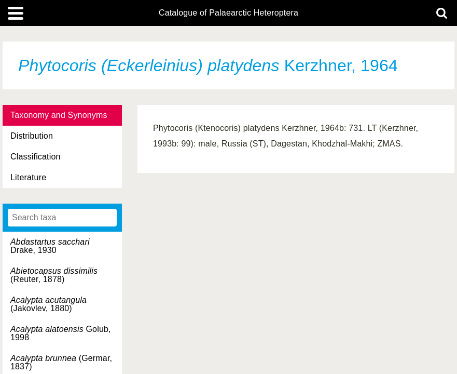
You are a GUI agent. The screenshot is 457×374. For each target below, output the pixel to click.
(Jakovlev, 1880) (48, 304)
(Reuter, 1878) (54, 275)
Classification (35, 156)
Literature (28, 177)
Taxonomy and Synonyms (58, 115)
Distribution (31, 135)
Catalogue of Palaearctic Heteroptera (228, 13)
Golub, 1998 (60, 333)
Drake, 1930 (50, 246)
